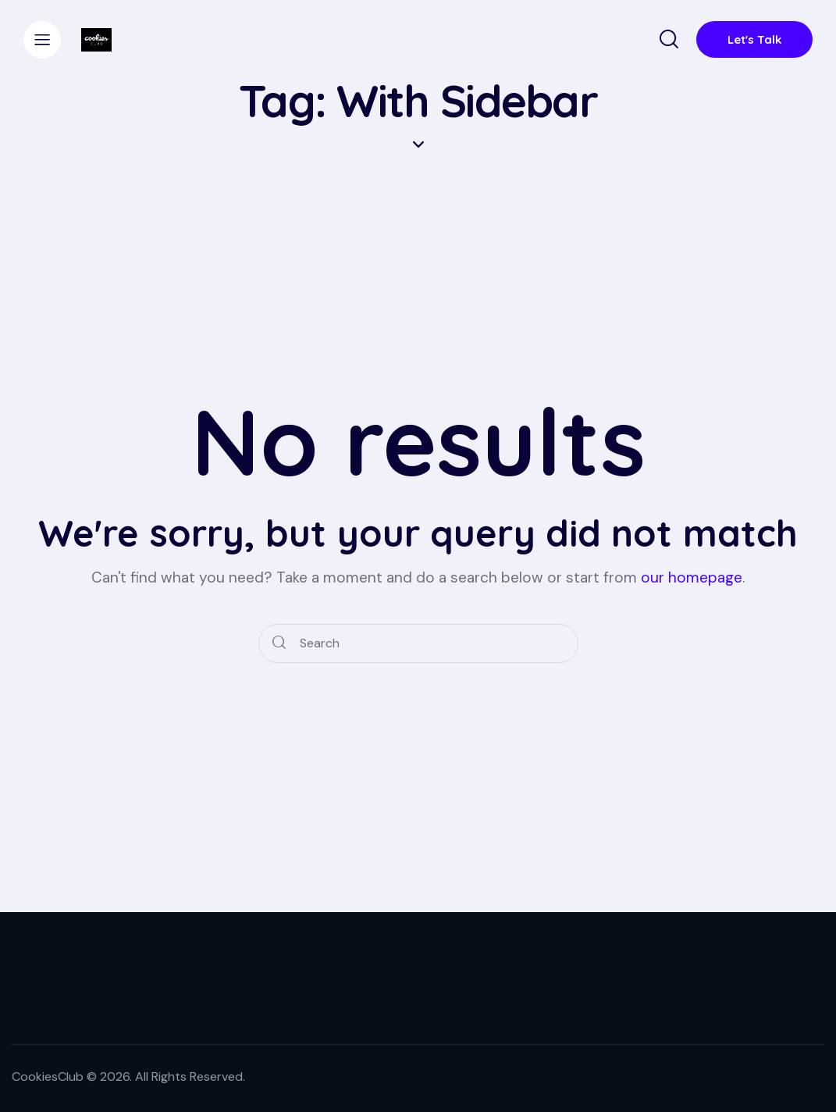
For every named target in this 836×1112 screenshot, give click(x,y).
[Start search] (279, 644)
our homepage (691, 577)
